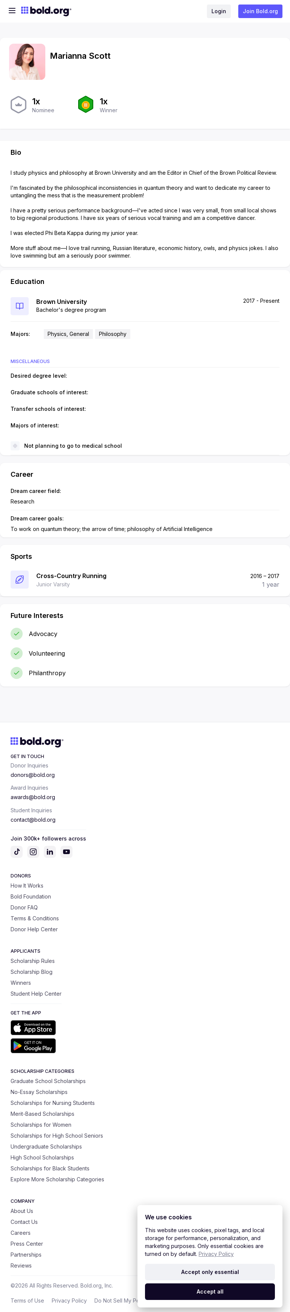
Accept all (210, 1291)
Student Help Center (36, 993)
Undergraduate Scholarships (46, 1146)
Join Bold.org (260, 11)
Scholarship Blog (31, 972)
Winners (21, 982)
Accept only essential (210, 1272)
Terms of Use (27, 1300)
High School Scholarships (42, 1157)
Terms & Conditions (35, 918)
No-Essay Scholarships (39, 1092)
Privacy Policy (69, 1300)
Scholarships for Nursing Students (53, 1103)
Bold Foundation (31, 896)
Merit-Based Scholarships (42, 1114)
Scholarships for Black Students (50, 1168)
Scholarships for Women (41, 1124)
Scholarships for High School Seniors (57, 1135)
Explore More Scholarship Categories (57, 1179)
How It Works (27, 885)
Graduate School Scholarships (48, 1081)
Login (218, 11)
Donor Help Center (34, 929)
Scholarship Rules (33, 961)
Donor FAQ (24, 907)
